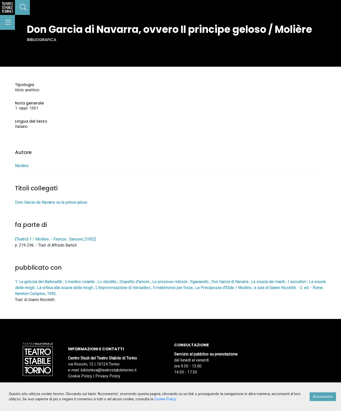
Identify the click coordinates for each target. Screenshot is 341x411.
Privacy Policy (107, 376)
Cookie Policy (80, 376)
